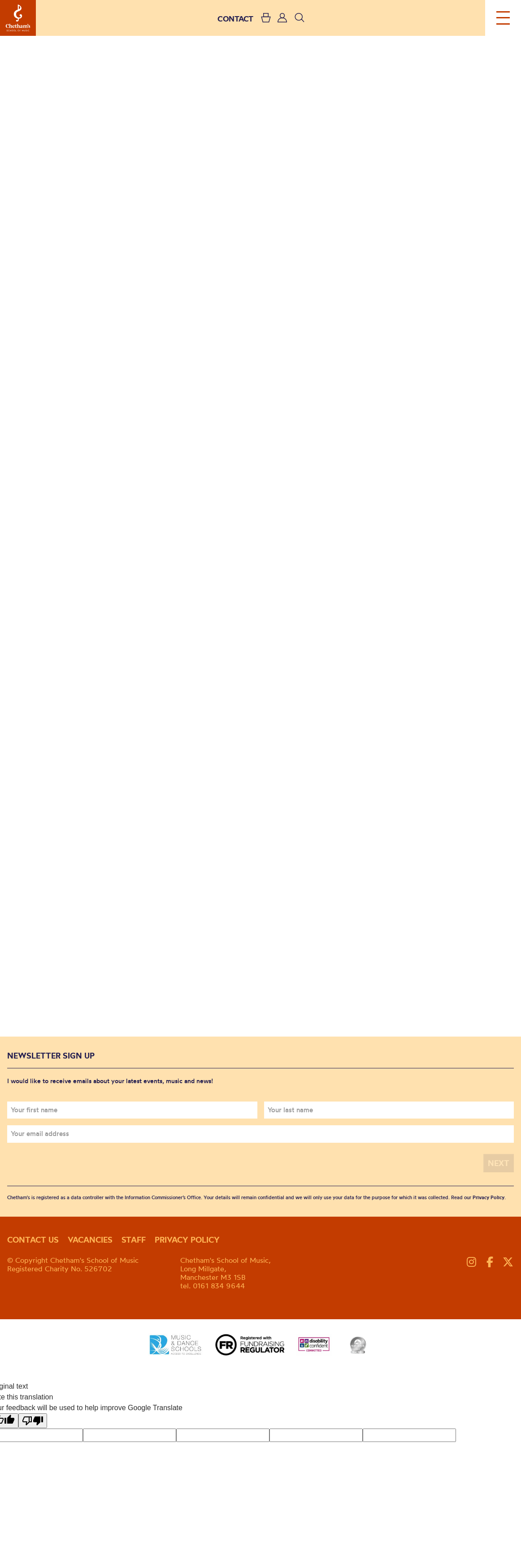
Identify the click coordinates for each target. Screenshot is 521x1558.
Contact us (33, 1240)
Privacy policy (187, 1240)
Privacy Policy (488, 1197)
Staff (134, 1240)
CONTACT (235, 18)
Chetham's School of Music (18, 18)
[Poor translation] (32, 1420)
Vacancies (90, 1240)
